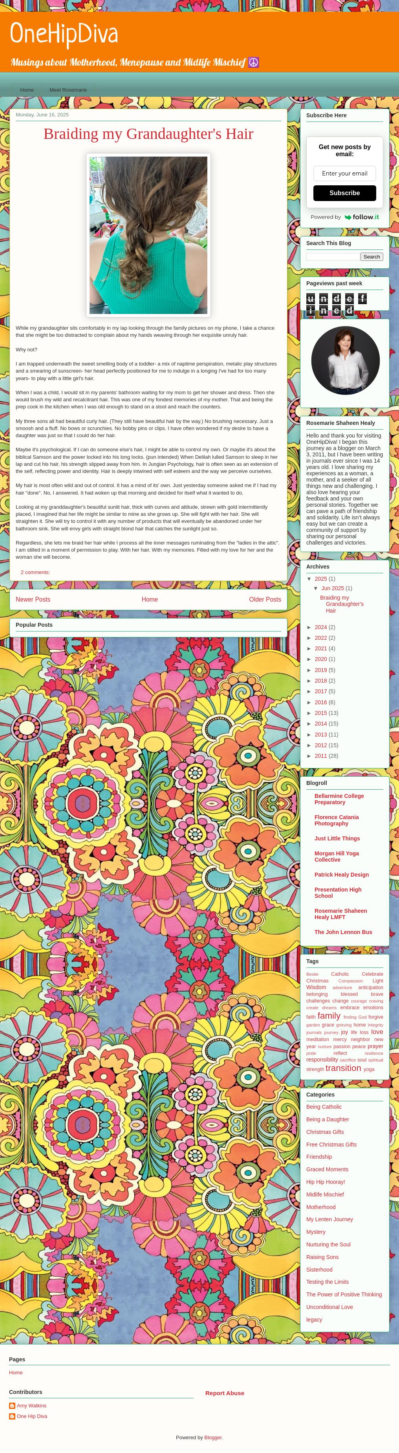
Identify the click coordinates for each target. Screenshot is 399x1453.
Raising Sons (322, 1257)
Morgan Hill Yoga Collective (337, 856)
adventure (342, 987)
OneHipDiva (64, 35)
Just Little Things (337, 838)
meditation (317, 1039)
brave (377, 994)
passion (341, 1046)
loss (364, 1032)
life (354, 1032)
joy (344, 1032)
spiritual (375, 1060)
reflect (340, 1053)
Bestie (312, 974)
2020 (322, 659)
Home (27, 90)
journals (314, 1032)
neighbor (360, 1039)
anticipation (370, 987)
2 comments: (36, 572)
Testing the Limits (327, 1282)
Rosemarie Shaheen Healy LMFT (341, 914)
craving (376, 1001)
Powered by (345, 217)
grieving (343, 1025)
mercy (340, 1039)
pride (311, 1053)
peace (359, 1046)
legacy (314, 1319)
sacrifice (348, 1060)
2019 (322, 670)
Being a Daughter (327, 1119)
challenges (318, 1001)
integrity (375, 1025)
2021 (322, 648)
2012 (322, 745)
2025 (322, 579)
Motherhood (321, 1207)
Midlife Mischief (325, 1194)
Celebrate (372, 974)
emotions (373, 1007)
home (359, 1025)
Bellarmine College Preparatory (339, 799)
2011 (322, 756)
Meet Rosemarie (68, 90)
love (377, 1032)
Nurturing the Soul (328, 1244)
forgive (375, 1017)
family (329, 1016)
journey (331, 1032)
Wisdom (316, 987)
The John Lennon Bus (343, 932)
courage (359, 1001)
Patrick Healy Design (342, 874)
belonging (317, 994)
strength (315, 1069)
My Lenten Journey (329, 1219)
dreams (329, 1007)
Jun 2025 (333, 588)
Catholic (340, 974)
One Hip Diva (32, 1416)
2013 (322, 734)
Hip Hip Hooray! (325, 1182)
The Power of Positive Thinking (344, 1294)
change (340, 1001)
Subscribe (344, 193)
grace (328, 1025)
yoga (369, 1069)
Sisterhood (319, 1270)
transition (343, 1068)
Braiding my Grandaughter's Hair (149, 133)
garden (313, 1025)
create (312, 1007)
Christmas (317, 981)
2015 (322, 713)
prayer (375, 1046)
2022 (322, 638)
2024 (322, 627)
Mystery (316, 1232)
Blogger (212, 1437)
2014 (322, 723)
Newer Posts (33, 599)
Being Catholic (324, 1107)
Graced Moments (327, 1169)
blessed (349, 994)
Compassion (351, 981)
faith (311, 1017)
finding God (355, 1017)
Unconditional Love (329, 1307)
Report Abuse (224, 1393)
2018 (322, 681)
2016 (322, 702)
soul (361, 1060)
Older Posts (265, 599)
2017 (322, 691)
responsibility (322, 1059)
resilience (374, 1053)
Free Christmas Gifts (331, 1144)
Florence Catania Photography (337, 820)
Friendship (319, 1157)
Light (378, 981)
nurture (324, 1046)
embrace (349, 1007)
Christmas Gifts (325, 1132)
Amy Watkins (31, 1406)
